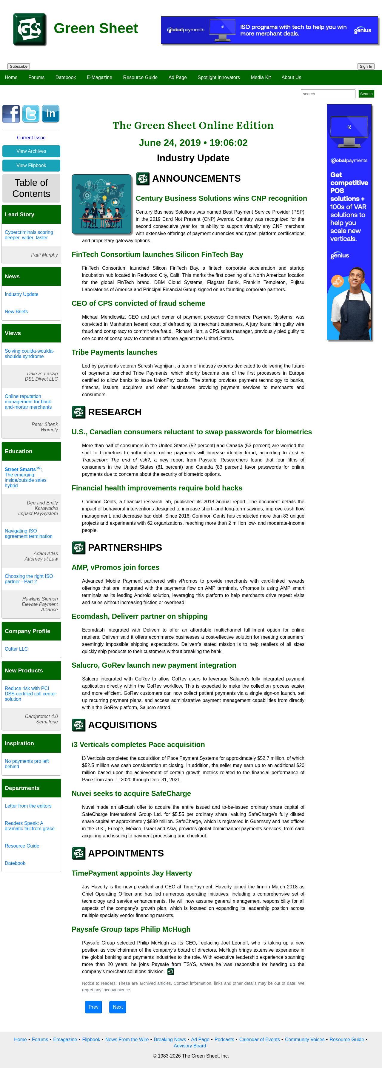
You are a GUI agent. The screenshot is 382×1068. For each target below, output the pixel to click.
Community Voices (305, 1039)
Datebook (66, 77)
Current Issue (31, 137)
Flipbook (91, 1039)
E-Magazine (99, 77)
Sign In (366, 66)
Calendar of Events (259, 1039)
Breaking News (170, 1039)
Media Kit (261, 77)
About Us (291, 77)
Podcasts (224, 1039)
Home (11, 77)
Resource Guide (140, 77)
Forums (36, 77)
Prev (93, 1007)
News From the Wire (127, 1039)
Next (118, 1007)
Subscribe (18, 66)
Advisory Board (190, 1045)
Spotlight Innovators (219, 77)
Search (366, 94)
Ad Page (178, 77)
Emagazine (65, 1039)
